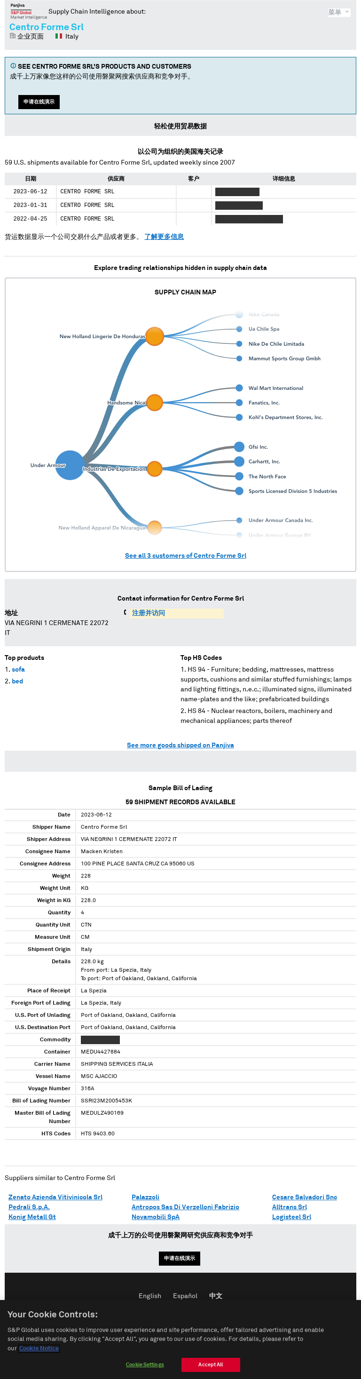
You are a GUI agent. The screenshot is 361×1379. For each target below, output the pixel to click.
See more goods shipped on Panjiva (180, 745)
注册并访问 (148, 613)
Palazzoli (145, 1197)
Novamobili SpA (156, 1217)
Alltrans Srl (289, 1207)
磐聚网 (28, 11)
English (150, 1296)
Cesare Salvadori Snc (304, 1197)
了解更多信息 (164, 237)
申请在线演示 (39, 101)
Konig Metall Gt (32, 1217)
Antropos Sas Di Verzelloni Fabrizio (185, 1207)
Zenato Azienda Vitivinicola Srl (55, 1197)
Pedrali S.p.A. (29, 1207)
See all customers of (185, 556)
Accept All (210, 1368)
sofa (18, 669)
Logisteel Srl (291, 1217)
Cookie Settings (145, 1368)
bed (17, 681)
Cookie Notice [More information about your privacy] (39, 1352)
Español (185, 1296)
